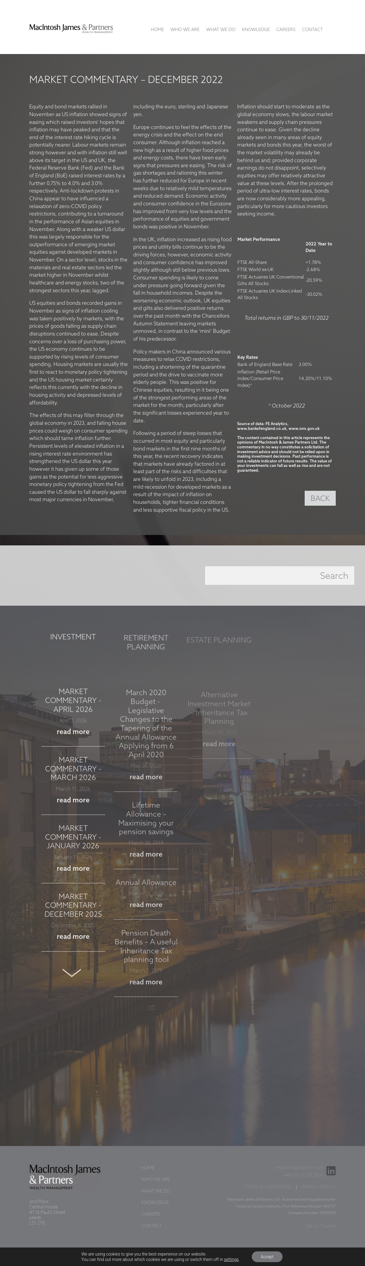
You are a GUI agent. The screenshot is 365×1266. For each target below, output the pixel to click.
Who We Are (185, 30)
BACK (320, 498)
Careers (285, 30)
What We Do (220, 30)
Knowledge (256, 30)
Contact (312, 30)
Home (157, 30)
